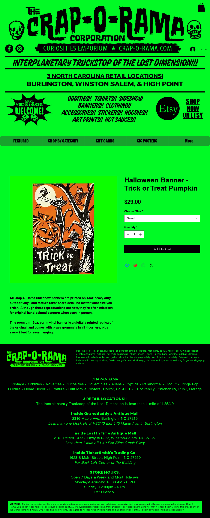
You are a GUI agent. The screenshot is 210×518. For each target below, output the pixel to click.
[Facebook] (9, 48)
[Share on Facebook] (127, 265)
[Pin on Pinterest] (135, 265)
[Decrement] (127, 234)
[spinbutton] (134, 234)
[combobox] (162, 218)
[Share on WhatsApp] (143, 265)
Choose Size (133, 211)
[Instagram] (19, 48)
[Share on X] (151, 265)
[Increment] (141, 234)
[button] (201, 7)
